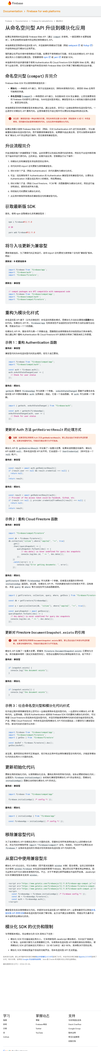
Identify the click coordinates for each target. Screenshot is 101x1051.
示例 (5, 1028)
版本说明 (72, 1033)
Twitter (38, 1028)
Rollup (86, 45)
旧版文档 (72, 1041)
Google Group (74, 1028)
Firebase (8, 21)
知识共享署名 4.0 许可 (44, 957)
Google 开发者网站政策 (31, 959)
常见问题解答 (73, 1037)
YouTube (39, 1033)
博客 (37, 1020)
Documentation (12, 11)
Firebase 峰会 (41, 1024)
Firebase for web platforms (43, 11)
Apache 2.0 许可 (85, 957)
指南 (5, 1020)
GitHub (6, 1037)
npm (46, 57)
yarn (56, 57)
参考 (5, 1024)
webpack (73, 45)
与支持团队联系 (74, 1020)
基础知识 (59, 21)
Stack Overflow (74, 1024)
